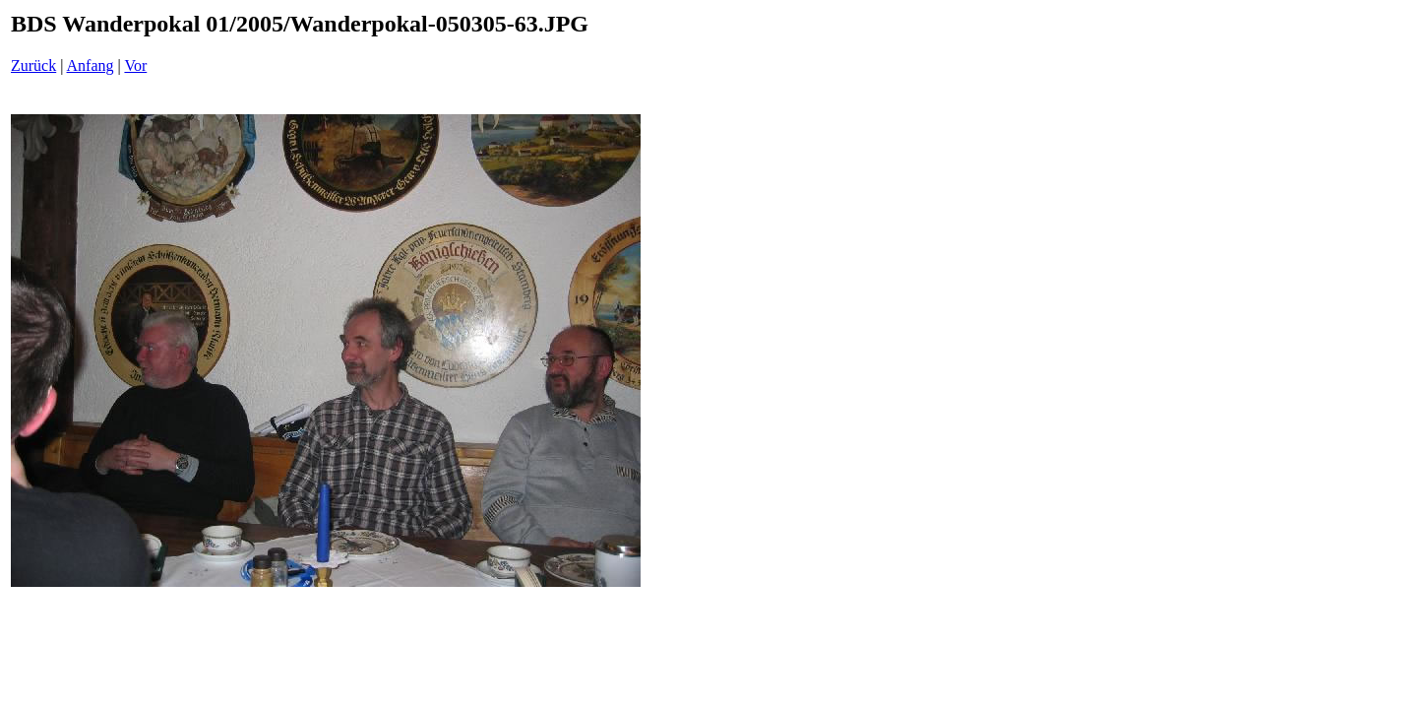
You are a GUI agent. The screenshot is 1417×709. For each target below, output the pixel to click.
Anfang (90, 65)
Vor (135, 65)
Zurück (33, 65)
